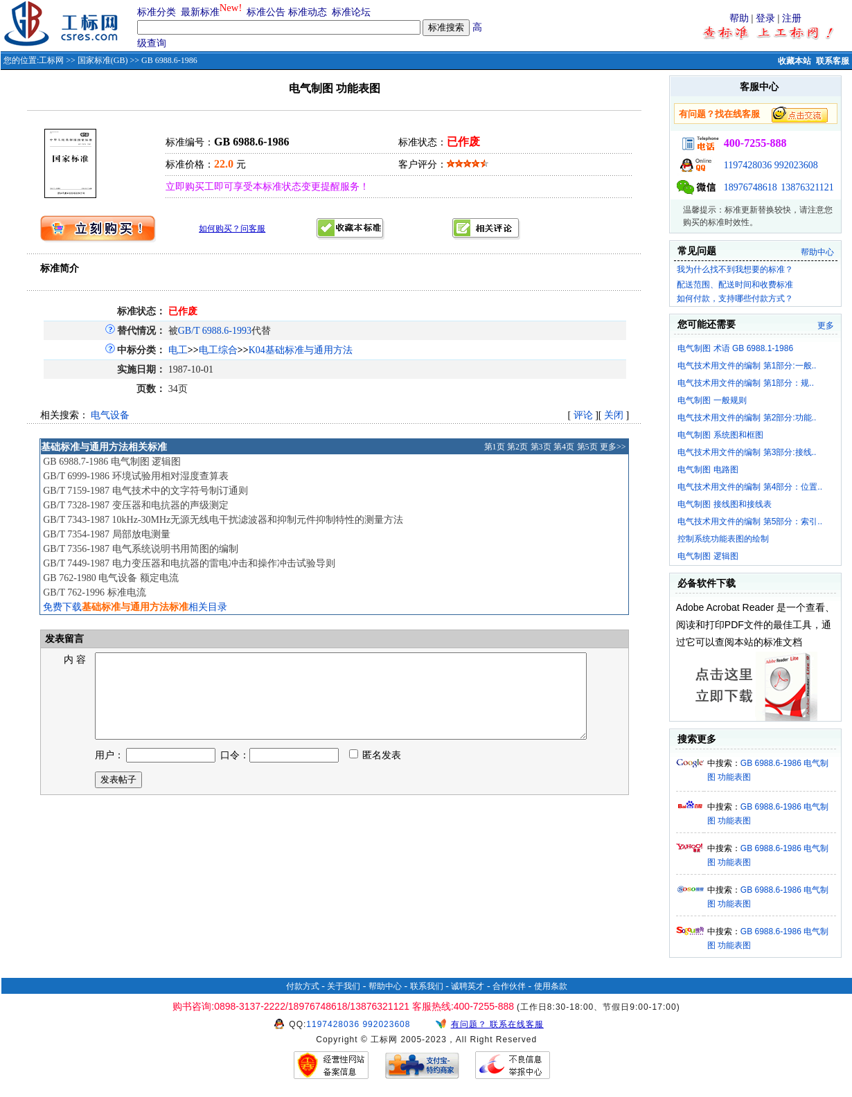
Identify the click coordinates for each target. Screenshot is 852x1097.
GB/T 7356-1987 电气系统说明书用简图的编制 (140, 549)
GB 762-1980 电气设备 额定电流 (111, 578)
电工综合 (218, 350)
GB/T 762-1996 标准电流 (94, 592)
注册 (791, 18)
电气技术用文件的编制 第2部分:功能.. (746, 417)
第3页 (541, 447)
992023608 (796, 165)
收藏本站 (794, 61)
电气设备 (110, 415)
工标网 (51, 60)
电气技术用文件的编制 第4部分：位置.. (749, 487)
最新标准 (200, 12)
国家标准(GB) (103, 60)
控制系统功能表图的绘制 (723, 539)
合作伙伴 (509, 986)
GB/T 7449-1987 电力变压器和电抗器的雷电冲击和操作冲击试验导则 (189, 563)
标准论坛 (351, 12)
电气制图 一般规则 (711, 400)
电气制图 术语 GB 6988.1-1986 (735, 348)
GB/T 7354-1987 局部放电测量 (106, 534)
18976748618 (750, 187)
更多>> (613, 447)
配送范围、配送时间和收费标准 (735, 284)
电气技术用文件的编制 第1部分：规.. (745, 383)
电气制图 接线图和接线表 (724, 504)
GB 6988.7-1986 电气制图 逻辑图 (112, 461)
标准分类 (156, 12)
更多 (825, 325)
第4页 (563, 447)
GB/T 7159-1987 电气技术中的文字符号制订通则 (145, 490)
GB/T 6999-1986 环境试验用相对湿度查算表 (135, 476)
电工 (178, 350)
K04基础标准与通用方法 (301, 350)
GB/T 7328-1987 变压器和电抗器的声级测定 (135, 505)
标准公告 (266, 12)
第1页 (494, 447)
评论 (583, 415)
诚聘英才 (467, 986)
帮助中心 (817, 252)
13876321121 (807, 187)
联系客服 (832, 61)
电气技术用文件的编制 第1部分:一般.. (746, 366)
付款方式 (302, 986)
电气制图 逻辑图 (707, 556)
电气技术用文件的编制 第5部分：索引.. (749, 521)
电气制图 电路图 (707, 469)
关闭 (613, 415)
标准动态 (307, 12)
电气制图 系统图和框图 (720, 435)
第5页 (587, 447)
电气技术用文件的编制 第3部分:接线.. (746, 452)
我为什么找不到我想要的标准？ (735, 269)
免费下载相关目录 (135, 607)
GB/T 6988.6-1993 (214, 330)
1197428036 (748, 165)
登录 (765, 18)
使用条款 (550, 986)
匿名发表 (375, 772)
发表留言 (63, 639)
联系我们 (426, 986)
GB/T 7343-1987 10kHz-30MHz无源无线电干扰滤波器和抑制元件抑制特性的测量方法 (223, 520)
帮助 (739, 18)
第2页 (517, 447)
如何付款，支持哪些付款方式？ (735, 298)
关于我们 (343, 986)
